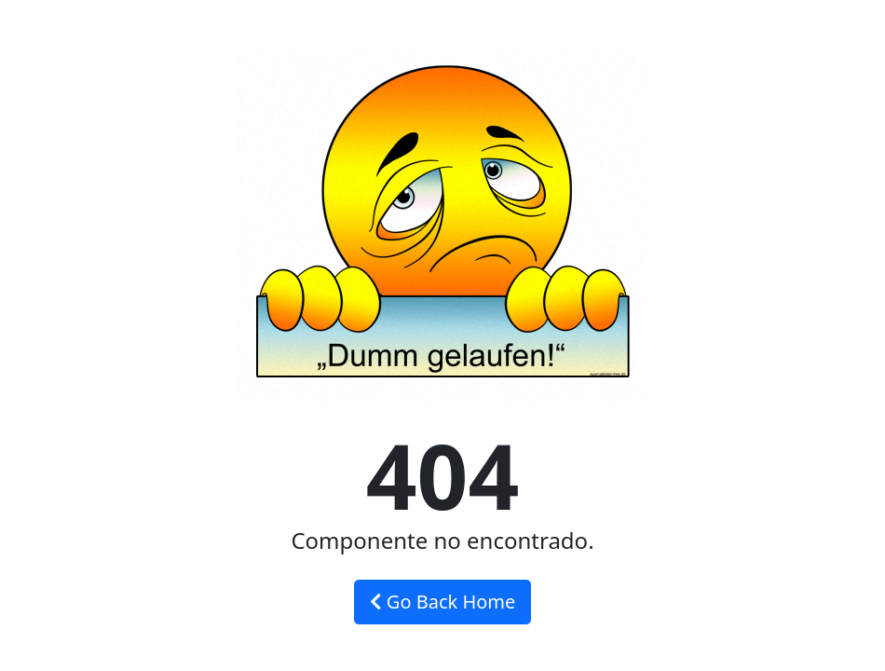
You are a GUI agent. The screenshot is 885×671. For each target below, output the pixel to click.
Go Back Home (443, 601)
